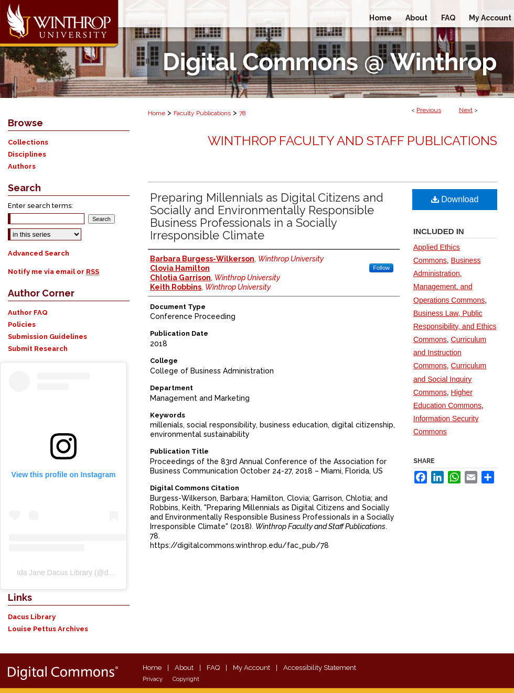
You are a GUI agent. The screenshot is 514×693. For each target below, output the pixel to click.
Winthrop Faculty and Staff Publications (352, 140)
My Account (251, 668)
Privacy (153, 679)
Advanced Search (38, 253)
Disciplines (27, 154)
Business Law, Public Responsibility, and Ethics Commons (454, 326)
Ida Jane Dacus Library (54, 572)
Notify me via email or (53, 272)
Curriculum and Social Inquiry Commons (449, 378)
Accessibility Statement (319, 668)
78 (242, 113)
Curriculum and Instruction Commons (449, 352)
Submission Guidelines (47, 336)
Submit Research (38, 349)
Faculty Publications (202, 113)
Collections (28, 142)
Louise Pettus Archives (48, 629)
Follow (381, 268)
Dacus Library (32, 617)
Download (455, 199)
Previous (428, 110)
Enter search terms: (40, 206)
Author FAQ (28, 312)
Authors (22, 166)
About (184, 668)
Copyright (186, 679)
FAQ (213, 668)
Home (156, 113)
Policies (22, 324)
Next (466, 110)
